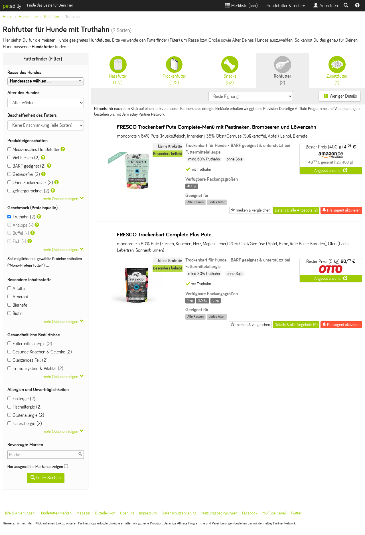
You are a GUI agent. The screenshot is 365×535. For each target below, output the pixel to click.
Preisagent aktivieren (341, 210)
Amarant (17, 296)
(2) (282, 70)
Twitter (296, 513)
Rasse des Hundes (24, 72)
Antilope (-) (20, 225)
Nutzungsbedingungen (219, 513)
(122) (174, 70)
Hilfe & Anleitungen (19, 513)
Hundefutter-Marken (55, 513)
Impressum (148, 513)
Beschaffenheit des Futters (32, 115)
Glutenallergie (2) (25, 415)
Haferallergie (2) (24, 423)
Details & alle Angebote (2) (296, 210)
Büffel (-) (18, 233)
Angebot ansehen (330, 170)
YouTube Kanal (274, 513)
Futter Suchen (46, 477)
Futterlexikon (105, 513)
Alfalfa (16, 288)
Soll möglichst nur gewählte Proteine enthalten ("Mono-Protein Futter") (44, 262)
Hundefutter (28, 17)
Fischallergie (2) (24, 407)
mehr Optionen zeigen (60, 199)
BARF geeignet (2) (26, 166)
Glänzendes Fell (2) (27, 360)
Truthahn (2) (21, 216)
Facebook (249, 513)
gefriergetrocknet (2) (28, 190)
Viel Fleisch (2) (23, 157)
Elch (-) (16, 241)
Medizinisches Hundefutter (33, 149)
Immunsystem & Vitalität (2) (35, 368)
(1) (337, 70)
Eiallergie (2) (21, 398)
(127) (118, 70)
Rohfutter (51, 17)
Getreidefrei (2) (23, 174)
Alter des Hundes (23, 92)
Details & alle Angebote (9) (296, 325)
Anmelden (325, 5)
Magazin (83, 513)
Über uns (127, 513)
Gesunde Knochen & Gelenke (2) (39, 351)
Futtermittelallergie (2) (29, 343)
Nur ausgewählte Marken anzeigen (37, 466)
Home (8, 17)
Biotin (15, 313)
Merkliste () (241, 5)
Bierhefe (17, 305)
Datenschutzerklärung (179, 513)
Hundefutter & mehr (285, 5)
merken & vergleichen (250, 210)
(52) (229, 70)
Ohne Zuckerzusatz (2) (30, 182)
